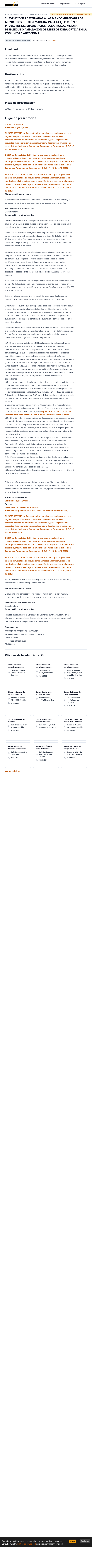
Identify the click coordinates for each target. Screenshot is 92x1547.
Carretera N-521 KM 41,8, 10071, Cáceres (74, 753)
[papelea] (12, 4)
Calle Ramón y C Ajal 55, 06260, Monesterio (47, 726)
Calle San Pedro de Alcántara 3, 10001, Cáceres (46, 754)
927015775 (71, 705)
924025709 (43, 676)
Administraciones (48, 4)
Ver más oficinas (12, 771)
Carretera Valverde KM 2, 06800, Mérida (75, 726)
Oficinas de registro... (14, 124)
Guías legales (80, 4)
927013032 (15, 758)
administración (53, 40)
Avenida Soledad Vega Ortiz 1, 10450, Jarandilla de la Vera (74, 672)
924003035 (15, 730)
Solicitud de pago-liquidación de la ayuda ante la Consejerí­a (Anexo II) (36, 510)
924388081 (71, 730)
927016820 (71, 678)
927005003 (71, 758)
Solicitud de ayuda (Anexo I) (17, 127)
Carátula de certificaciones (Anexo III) (22, 507)
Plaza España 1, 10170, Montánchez (46, 698)
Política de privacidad (26, 1544)
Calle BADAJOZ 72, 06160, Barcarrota (46, 671)
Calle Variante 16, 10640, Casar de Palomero (73, 699)
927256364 (43, 760)
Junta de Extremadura (38, 14)
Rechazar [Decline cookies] (85, 1541)
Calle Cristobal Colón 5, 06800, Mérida (19, 726)
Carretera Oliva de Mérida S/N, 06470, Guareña (18, 672)
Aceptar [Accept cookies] (72, 1541)
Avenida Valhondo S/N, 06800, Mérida (18, 698)
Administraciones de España (16, 14)
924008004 (15, 703)
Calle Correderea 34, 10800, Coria (19, 753)
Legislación (65, 4)
